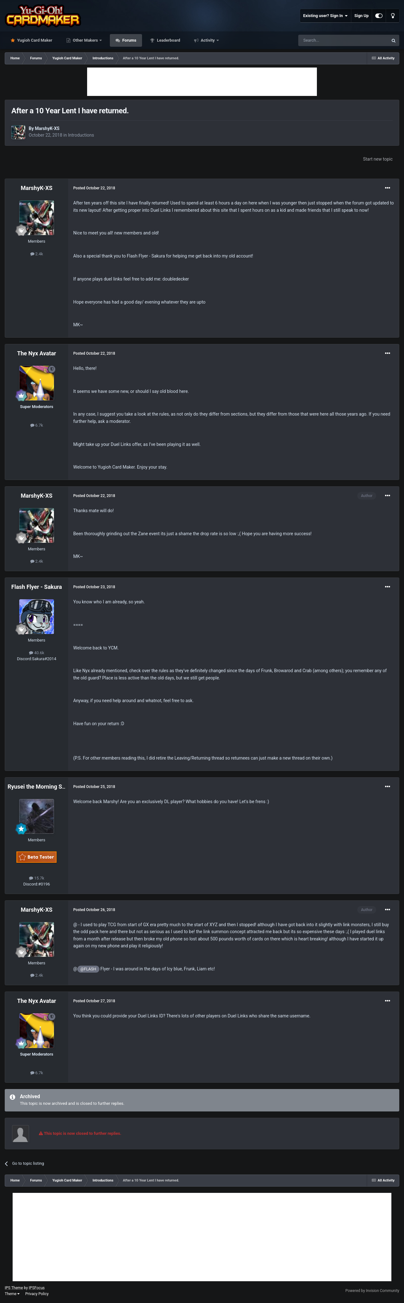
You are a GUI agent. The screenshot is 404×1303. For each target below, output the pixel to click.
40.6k (36, 652)
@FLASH (88, 969)
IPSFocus (37, 1288)
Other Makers (85, 40)
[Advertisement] (202, 82)
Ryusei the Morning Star (38, 786)
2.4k (36, 254)
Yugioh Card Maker (34, 40)
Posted (94, 188)
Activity (208, 40)
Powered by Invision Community (372, 1290)
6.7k (36, 425)
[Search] (328, 40)
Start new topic (378, 159)
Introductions (81, 135)
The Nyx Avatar (36, 353)
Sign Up (361, 15)
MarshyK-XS (47, 128)
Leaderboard (168, 40)
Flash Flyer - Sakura (36, 586)
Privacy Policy (37, 1294)
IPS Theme (14, 1288)
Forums (128, 40)
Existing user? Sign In (325, 15)
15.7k (36, 878)
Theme (12, 1294)
